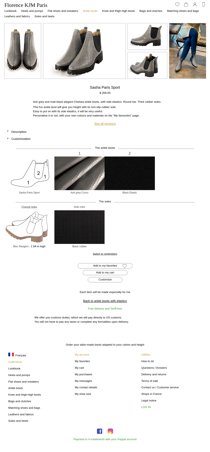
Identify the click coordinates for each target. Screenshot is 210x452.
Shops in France (151, 393)
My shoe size (83, 393)
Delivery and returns (153, 374)
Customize (105, 279)
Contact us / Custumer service (160, 387)
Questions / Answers (154, 367)
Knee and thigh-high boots (118, 10)
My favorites (82, 361)
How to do (147, 361)
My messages (83, 380)
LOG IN (146, 407)
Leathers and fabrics (17, 16)
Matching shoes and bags (183, 10)
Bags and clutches (150, 10)
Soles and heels (44, 16)
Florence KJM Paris (25, 5)
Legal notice (148, 400)
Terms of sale (149, 380)
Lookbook (10, 10)
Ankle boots (90, 10)
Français (17, 355)
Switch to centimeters (105, 254)
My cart (79, 367)
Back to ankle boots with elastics (105, 301)
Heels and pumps (32, 10)
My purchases (83, 374)
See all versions (105, 123)
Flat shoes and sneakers (63, 10)
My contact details (86, 387)
